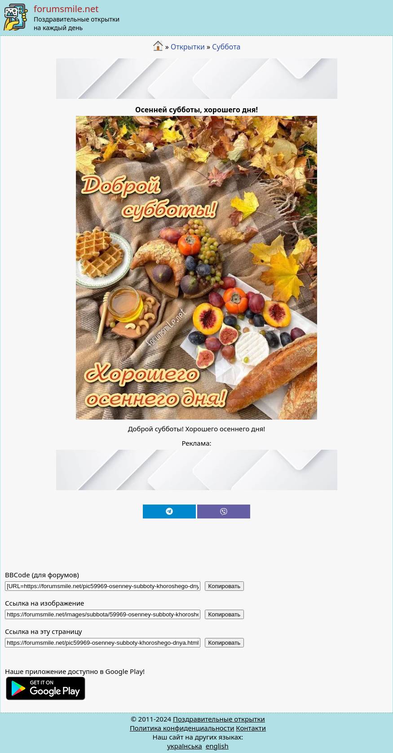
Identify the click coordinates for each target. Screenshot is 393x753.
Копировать (224, 586)
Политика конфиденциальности (182, 727)
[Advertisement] (196, 78)
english (217, 745)
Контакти (251, 727)
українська (184, 745)
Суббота (226, 47)
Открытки (188, 47)
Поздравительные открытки (219, 718)
